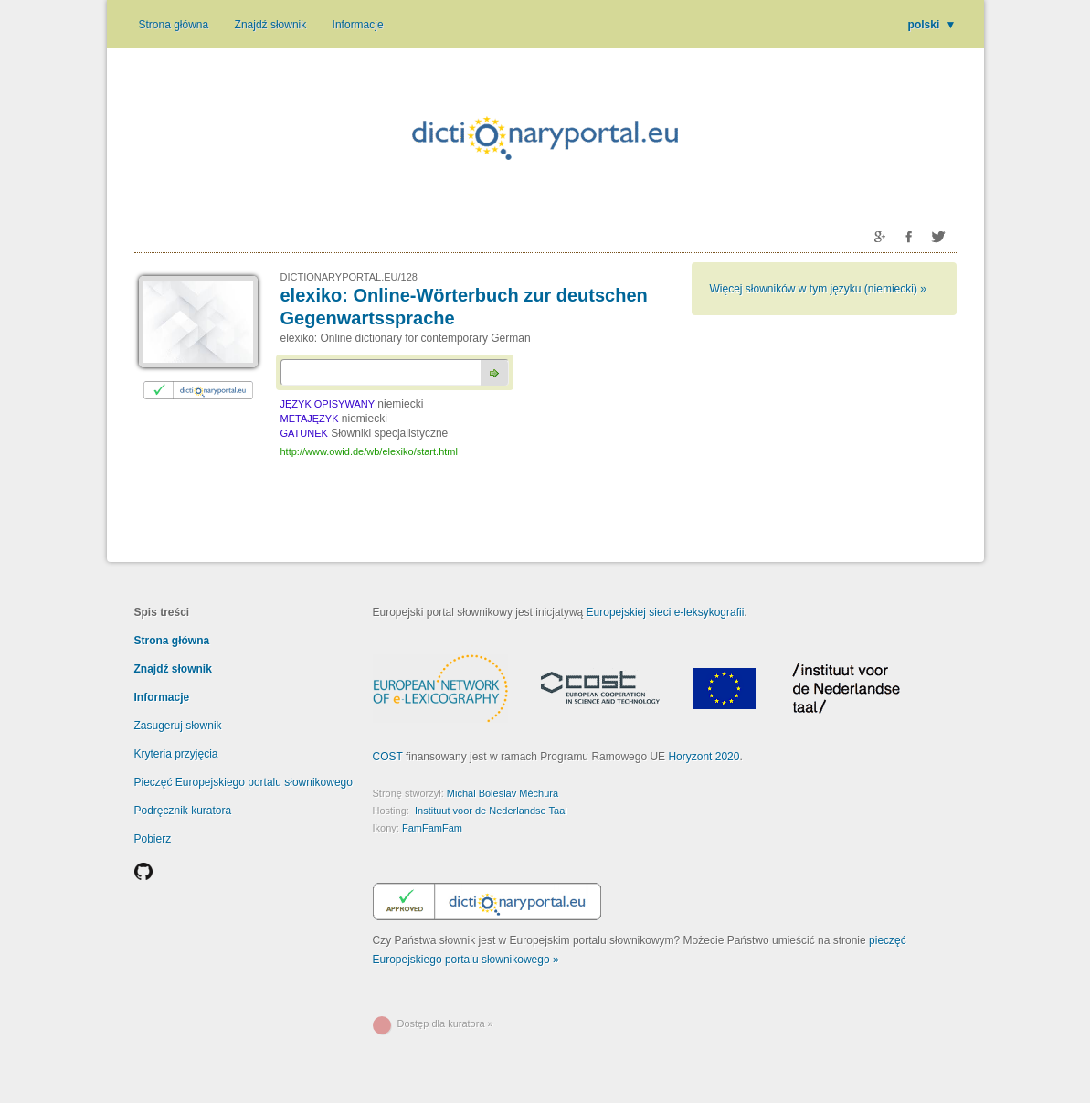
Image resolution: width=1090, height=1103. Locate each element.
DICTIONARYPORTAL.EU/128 (349, 276)
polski (932, 24)
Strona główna (174, 24)
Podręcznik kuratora (183, 810)
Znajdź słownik (271, 24)
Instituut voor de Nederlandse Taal (491, 810)
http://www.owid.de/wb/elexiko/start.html (369, 451)
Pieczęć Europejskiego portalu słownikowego (243, 782)
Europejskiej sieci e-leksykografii (666, 612)
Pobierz (153, 839)
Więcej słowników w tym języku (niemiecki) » (818, 288)
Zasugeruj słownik (178, 725)
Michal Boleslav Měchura (502, 793)
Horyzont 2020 (703, 756)
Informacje (358, 24)
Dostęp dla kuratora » (445, 1023)
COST (388, 756)
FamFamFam (432, 827)
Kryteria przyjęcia (176, 754)
